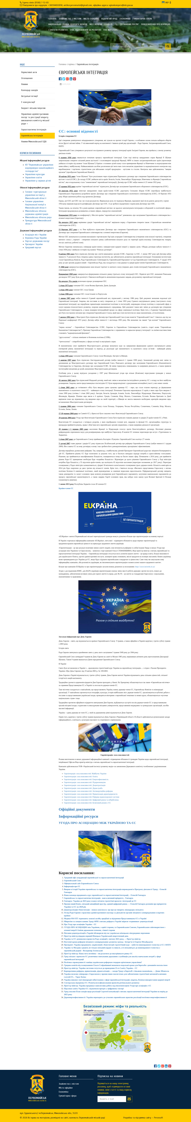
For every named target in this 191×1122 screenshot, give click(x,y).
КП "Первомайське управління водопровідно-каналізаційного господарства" (39, 168)
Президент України (34, 244)
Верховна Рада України (36, 238)
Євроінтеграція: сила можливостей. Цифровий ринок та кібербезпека (91, 800)
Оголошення (26, 78)
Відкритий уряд (109, 18)
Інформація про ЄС (72, 886)
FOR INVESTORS (110, 30)
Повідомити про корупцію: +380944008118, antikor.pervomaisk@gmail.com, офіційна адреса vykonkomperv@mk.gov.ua (78, 5)
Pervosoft (158, 1117)
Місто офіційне (91, 18)
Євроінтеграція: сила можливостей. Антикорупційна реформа (88, 791)
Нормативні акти (29, 72)
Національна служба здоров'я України (67, 24)
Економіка (125, 18)
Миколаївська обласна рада (38, 217)
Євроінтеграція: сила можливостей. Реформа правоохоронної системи (91, 797)
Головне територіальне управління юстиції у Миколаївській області (36, 195)
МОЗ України (96, 24)
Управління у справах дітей (38, 180)
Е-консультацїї (28, 102)
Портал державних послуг (37, 241)
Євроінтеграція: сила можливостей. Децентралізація (84, 785)
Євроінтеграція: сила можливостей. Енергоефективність (86, 779)
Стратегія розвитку (58, 30)
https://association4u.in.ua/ (145, 567)
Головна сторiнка (67, 64)
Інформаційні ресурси (78, 816)
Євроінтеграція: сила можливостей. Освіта (81, 777)
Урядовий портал (33, 247)
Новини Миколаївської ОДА (33, 141)
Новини (24, 84)
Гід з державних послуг (127, 24)
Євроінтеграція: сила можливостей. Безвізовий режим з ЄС (87, 803)
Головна (52, 18)
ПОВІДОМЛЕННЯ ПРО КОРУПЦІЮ (155, 24)
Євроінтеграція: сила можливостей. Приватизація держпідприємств (91, 794)
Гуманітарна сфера (142, 18)
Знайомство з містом (70, 18)
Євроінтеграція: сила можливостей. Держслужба (83, 788)
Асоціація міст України (35, 234)
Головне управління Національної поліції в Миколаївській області (35, 204)
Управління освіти (33, 177)
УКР (165, 2)
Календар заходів (29, 90)
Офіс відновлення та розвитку (85, 30)
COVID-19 (108, 24)
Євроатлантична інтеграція (33, 129)
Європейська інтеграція (32, 135)
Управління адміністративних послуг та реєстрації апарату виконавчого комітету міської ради (35, 119)
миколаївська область (31, 35)
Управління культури (35, 174)
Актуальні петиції (29, 96)
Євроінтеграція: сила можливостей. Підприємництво (85, 782)
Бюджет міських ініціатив (33, 108)
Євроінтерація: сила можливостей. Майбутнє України (85, 774)
